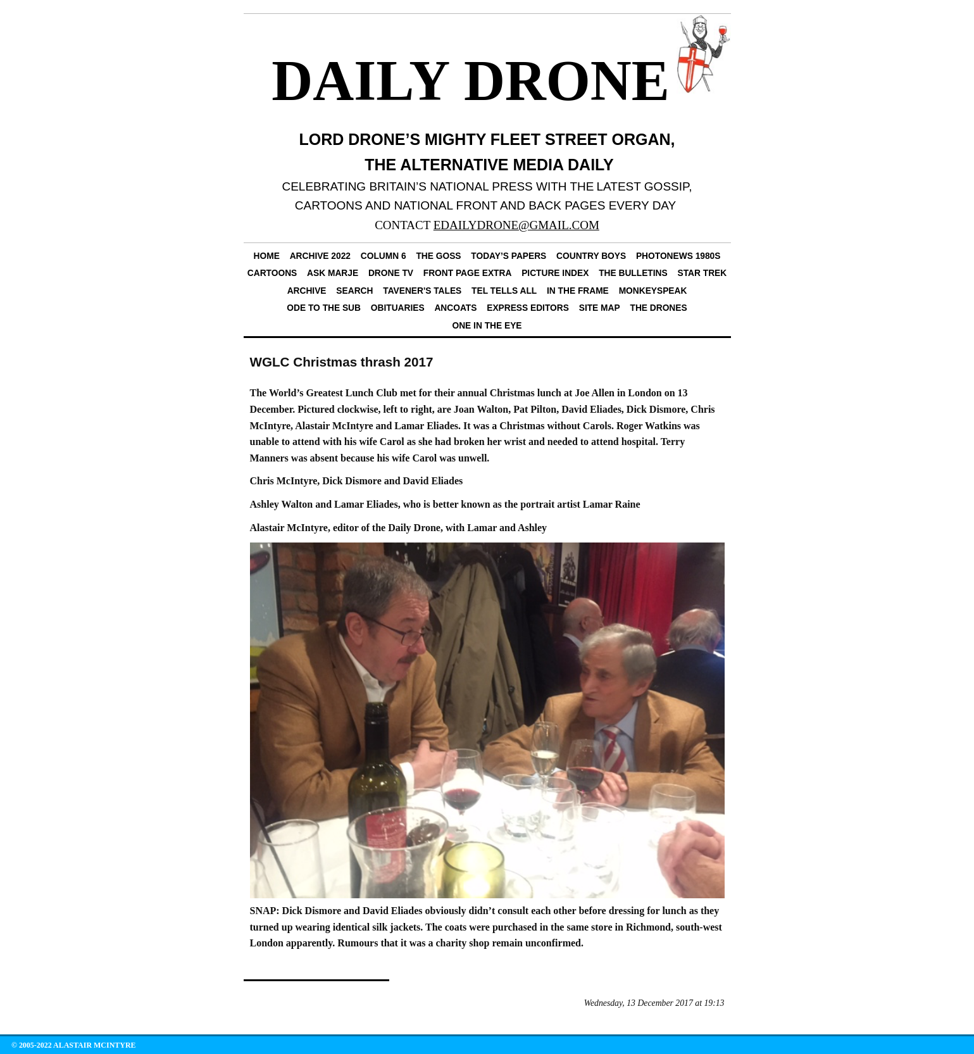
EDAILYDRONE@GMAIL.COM (516, 225)
